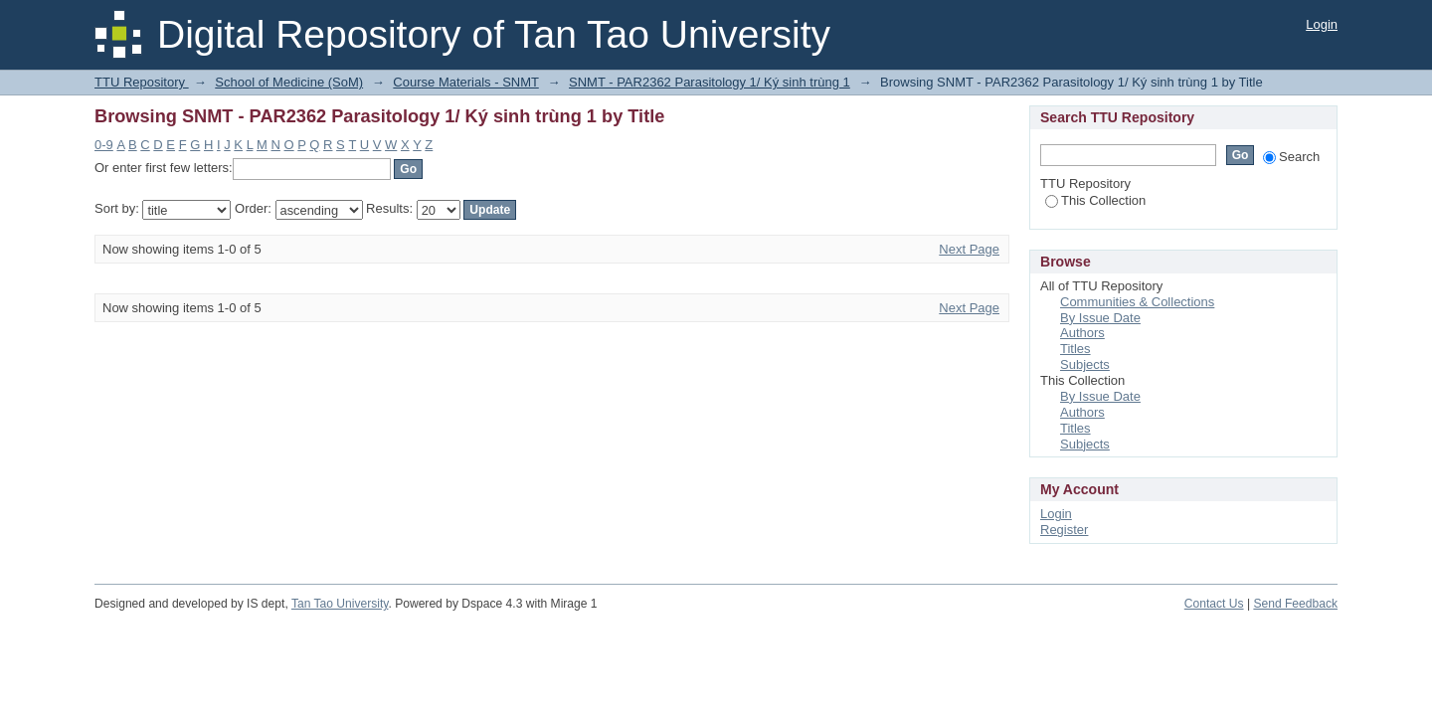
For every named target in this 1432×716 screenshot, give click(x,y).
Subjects (1085, 364)
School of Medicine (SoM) (289, 82)
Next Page (969, 249)
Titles (1075, 348)
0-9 (103, 144)
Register (1064, 529)
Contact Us (1214, 604)
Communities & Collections (1137, 301)
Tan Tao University (340, 604)
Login (1322, 24)
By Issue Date (1100, 317)
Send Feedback (1295, 604)
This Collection (1095, 200)
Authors (1082, 332)
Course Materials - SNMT (465, 82)
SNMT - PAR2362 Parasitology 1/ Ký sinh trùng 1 (709, 82)
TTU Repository (141, 82)
